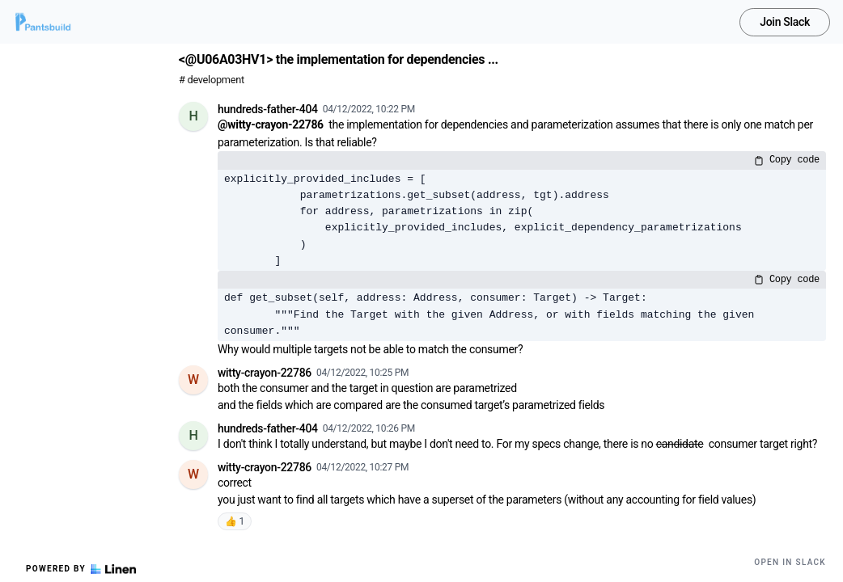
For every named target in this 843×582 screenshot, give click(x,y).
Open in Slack (790, 562)
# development (211, 80)
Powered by (81, 569)
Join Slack (785, 21)
